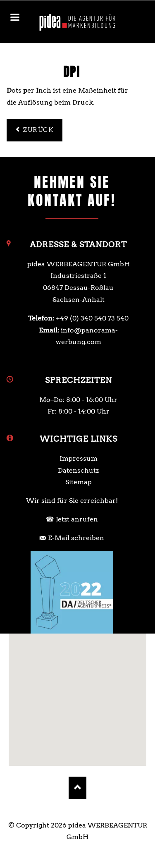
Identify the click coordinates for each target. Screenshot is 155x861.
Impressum (79, 458)
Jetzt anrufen (77, 519)
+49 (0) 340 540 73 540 (92, 318)
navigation (15, 17)
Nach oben (77, 788)
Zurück (38, 130)
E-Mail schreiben (76, 538)
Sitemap (78, 482)
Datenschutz (78, 470)
